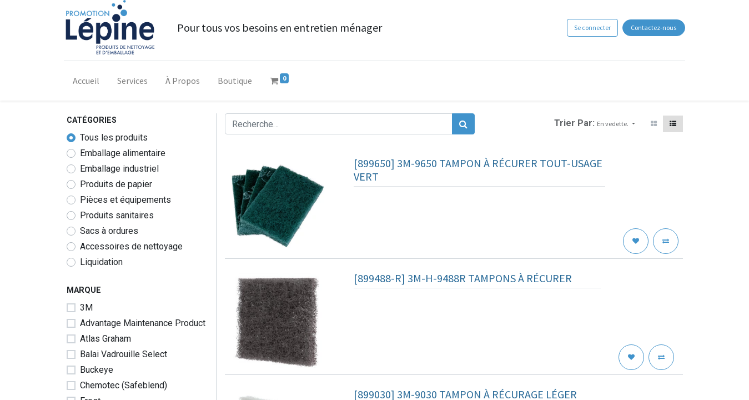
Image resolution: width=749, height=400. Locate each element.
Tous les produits (114, 137)
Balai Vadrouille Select (123, 354)
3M (86, 307)
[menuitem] (89, 83)
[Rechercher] (463, 123)
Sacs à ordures (109, 231)
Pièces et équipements (125, 199)
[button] (616, 124)
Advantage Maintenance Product (142, 323)
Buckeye (96, 369)
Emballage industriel (119, 168)
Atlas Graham (105, 338)
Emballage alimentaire (122, 153)
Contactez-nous (651, 27)
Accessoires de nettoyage (131, 246)
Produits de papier (116, 184)
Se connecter (590, 27)
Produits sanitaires (117, 215)
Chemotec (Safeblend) (123, 385)
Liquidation (101, 262)
